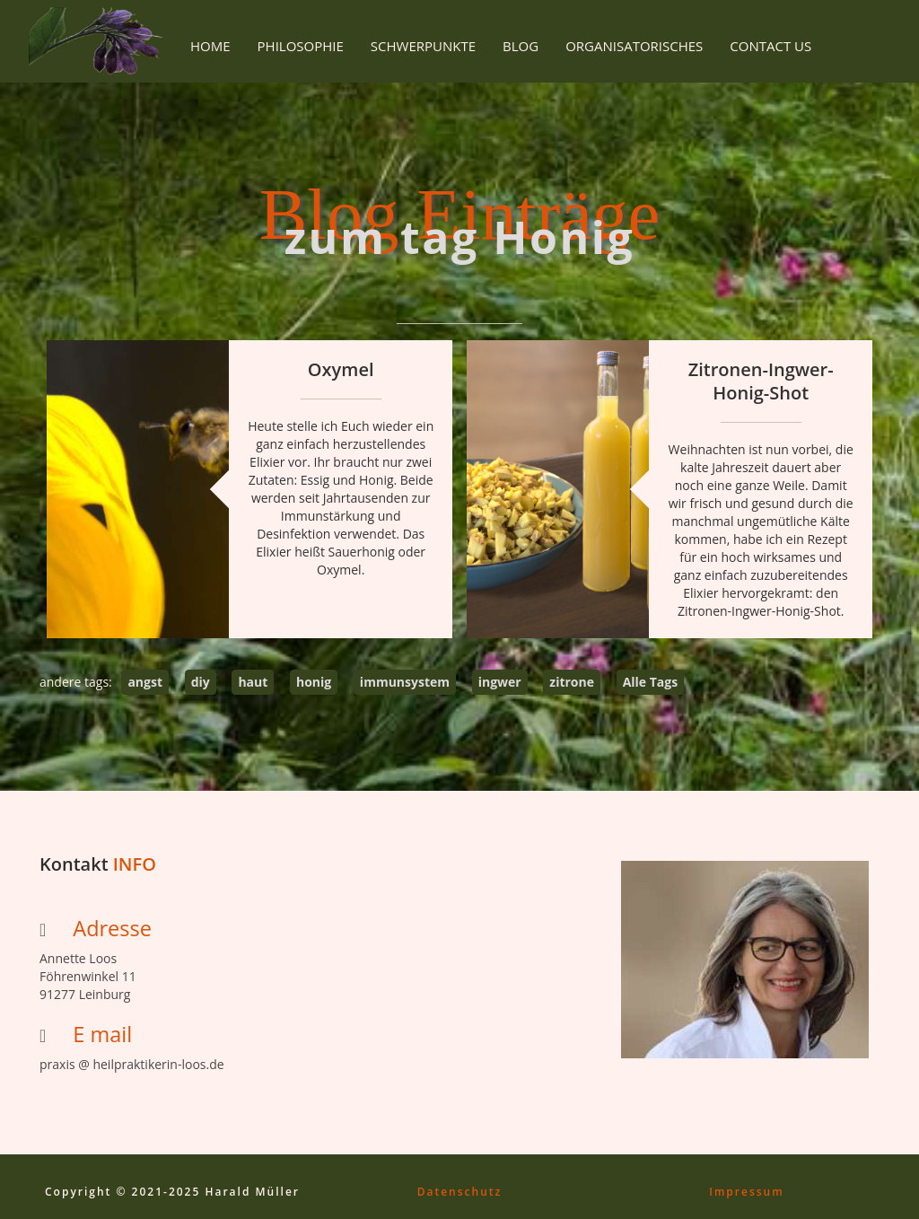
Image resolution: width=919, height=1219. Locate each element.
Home (210, 46)
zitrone (571, 681)
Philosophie (301, 46)
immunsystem (405, 681)
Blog (520, 46)
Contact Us (770, 46)
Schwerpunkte (423, 46)
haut (252, 681)
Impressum (746, 1191)
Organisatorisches (634, 46)
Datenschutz (460, 1191)
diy (200, 681)
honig (313, 681)
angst (144, 681)
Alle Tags (650, 681)
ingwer (499, 681)
